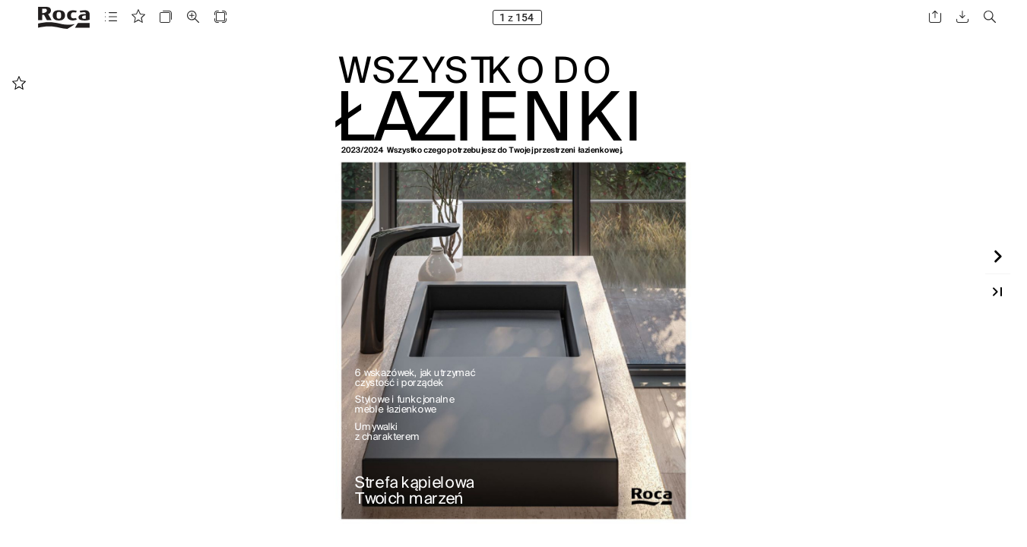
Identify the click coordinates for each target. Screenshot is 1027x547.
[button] (111, 17)
